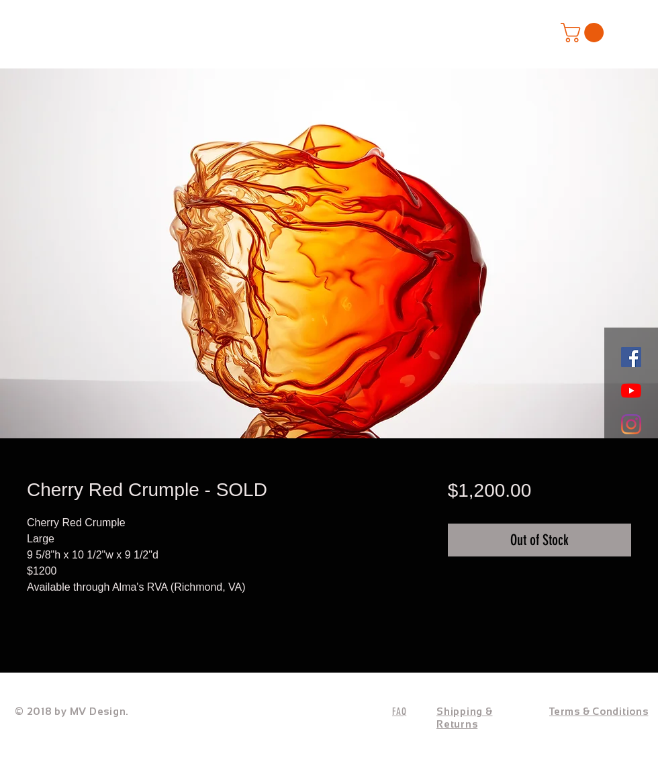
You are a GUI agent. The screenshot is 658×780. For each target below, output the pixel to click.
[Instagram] (631, 424)
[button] (584, 32)
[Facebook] (631, 357)
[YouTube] (631, 391)
